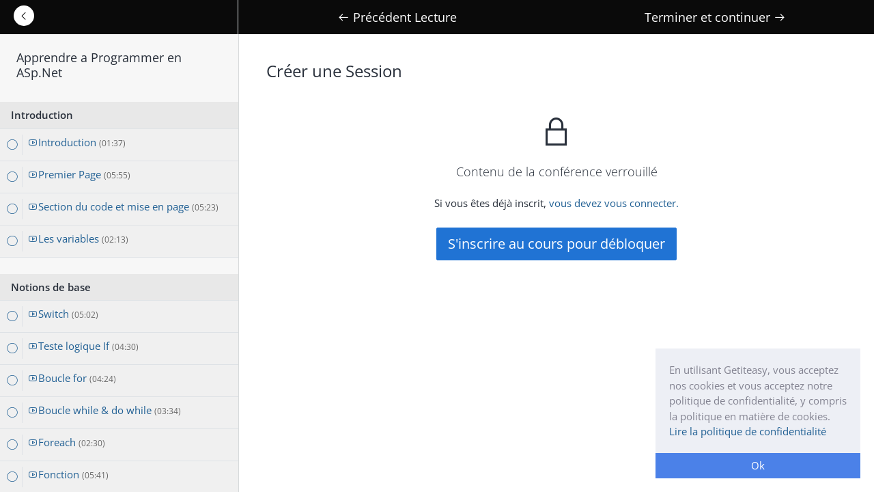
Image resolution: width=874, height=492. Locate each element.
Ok (758, 465)
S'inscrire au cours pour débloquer (556, 243)
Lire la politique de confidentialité (747, 431)
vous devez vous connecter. (614, 203)
